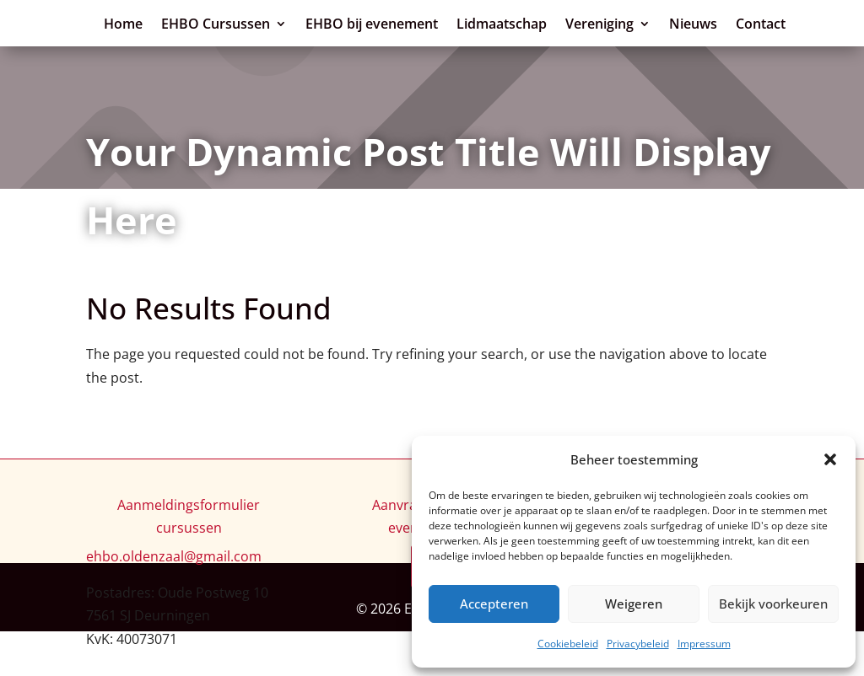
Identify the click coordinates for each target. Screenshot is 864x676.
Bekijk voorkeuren (773, 603)
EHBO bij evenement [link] (642, 23)
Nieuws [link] (614, 54)
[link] (169, 38)
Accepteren (494, 603)
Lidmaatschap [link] (772, 23)
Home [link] (394, 23)
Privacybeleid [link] (638, 643)
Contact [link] (681, 54)
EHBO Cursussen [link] (486, 23)
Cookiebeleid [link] (567, 643)
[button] (830, 459)
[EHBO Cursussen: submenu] (552, 21)
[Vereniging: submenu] (566, 51)
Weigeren (633, 603)
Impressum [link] (704, 643)
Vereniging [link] (520, 54)
